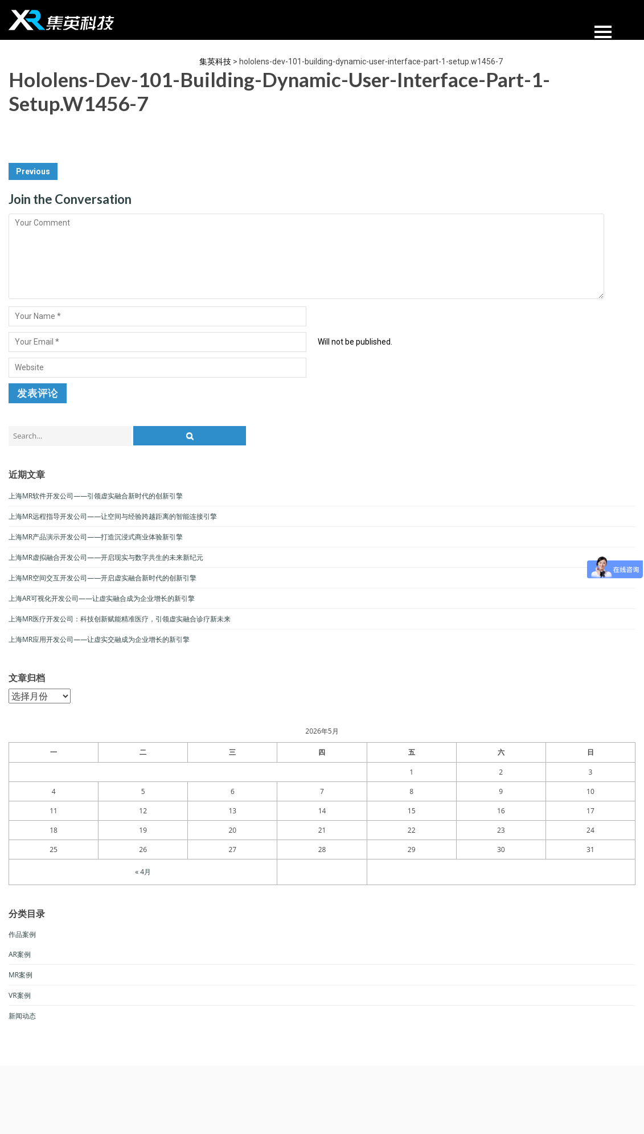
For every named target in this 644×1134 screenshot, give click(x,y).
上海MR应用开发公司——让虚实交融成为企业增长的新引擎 (99, 639)
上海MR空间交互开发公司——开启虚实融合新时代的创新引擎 (102, 578)
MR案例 (20, 975)
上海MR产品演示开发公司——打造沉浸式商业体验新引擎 (96, 537)
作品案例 (22, 934)
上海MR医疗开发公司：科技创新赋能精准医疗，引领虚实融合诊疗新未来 (120, 619)
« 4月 (143, 872)
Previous (33, 171)
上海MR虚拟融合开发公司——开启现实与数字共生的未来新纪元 (106, 557)
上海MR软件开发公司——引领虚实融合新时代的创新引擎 (96, 496)
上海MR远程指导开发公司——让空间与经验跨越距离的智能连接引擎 (113, 516)
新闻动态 (22, 1016)
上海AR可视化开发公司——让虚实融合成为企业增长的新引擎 (102, 598)
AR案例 (20, 954)
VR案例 (20, 995)
